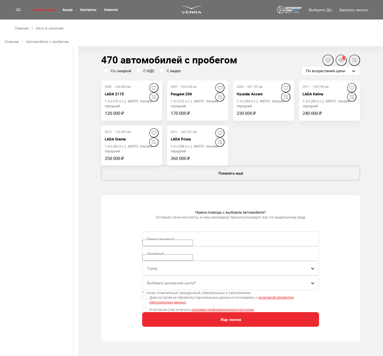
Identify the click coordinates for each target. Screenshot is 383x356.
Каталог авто (44, 9)
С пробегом (52, 67)
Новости (111, 9)
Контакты (88, 9)
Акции (67, 9)
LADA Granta (115, 139)
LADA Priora (181, 139)
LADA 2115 (114, 93)
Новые (21, 67)
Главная (12, 41)
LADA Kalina (313, 93)
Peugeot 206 (181, 93)
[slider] (7, 138)
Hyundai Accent (250, 93)
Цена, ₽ (11, 102)
